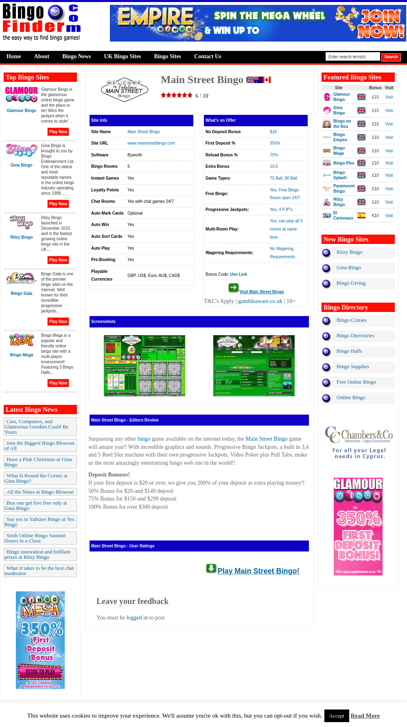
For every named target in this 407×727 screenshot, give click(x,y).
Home (14, 56)
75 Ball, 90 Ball (283, 178)
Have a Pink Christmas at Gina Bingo (38, 462)
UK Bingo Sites (122, 56)
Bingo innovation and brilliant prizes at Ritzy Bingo (37, 554)
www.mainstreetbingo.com (151, 143)
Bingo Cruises (352, 320)
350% (275, 143)
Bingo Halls (349, 351)
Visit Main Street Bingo (262, 292)
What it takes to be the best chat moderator (39, 570)
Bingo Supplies (353, 366)
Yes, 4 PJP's (281, 209)
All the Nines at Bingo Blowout (40, 492)
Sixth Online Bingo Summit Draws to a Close (35, 538)
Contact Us (207, 56)
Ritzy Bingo (349, 252)
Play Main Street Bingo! (258, 571)
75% (274, 155)
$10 (273, 132)
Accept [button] (336, 716)
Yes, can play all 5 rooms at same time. (286, 229)
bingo (144, 439)
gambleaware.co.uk (260, 301)
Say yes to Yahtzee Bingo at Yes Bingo (39, 521)
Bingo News (76, 56)
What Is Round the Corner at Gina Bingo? (36, 478)
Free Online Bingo (356, 382)
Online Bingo (351, 397)
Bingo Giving (351, 283)
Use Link (238, 274)
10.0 (274, 166)
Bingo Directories (355, 335)
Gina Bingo (349, 267)
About (41, 56)
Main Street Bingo (143, 132)
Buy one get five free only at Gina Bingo (35, 505)
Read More (365, 715)
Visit (389, 97)
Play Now (58, 132)
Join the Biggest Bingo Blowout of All (39, 445)
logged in (137, 618)
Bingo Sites (168, 56)
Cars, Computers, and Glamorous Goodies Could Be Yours (36, 426)
